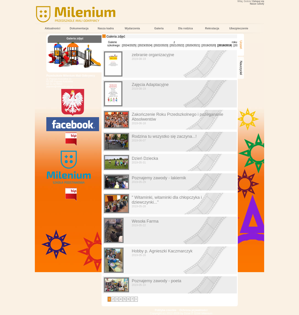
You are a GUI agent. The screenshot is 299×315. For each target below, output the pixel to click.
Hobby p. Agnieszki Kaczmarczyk (162, 251)
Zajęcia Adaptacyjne (150, 84)
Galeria (159, 28)
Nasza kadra (106, 28)
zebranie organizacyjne (153, 54)
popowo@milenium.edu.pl (59, 86)
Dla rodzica (185, 28)
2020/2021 (192, 45)
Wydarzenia (132, 28)
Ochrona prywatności (193, 310)
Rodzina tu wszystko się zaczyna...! (164, 136)
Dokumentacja (79, 28)
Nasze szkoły (257, 4)
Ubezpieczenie (238, 28)
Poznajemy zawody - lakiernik (159, 178)
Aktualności (52, 28)
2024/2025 (129, 45)
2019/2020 (208, 45)
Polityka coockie (165, 310)
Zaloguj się (258, 1)
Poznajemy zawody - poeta (156, 281)
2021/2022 (176, 45)
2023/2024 (145, 45)
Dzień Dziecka (145, 158)
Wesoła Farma (145, 221)
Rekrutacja (212, 28)
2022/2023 (161, 45)
